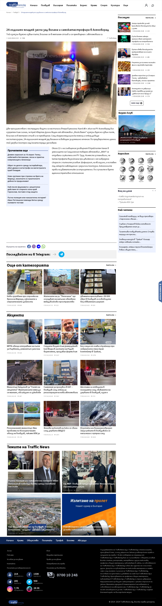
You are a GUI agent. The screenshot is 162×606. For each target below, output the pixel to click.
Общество (32, 540)
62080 (132, 142)
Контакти (11, 563)
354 (147, 44)
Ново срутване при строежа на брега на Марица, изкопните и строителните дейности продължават (22, 299)
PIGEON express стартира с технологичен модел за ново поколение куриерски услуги (88, 528)
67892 (21, 533)
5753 (93, 396)
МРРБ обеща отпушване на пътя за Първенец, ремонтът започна (23, 347)
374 (147, 96)
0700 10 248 (67, 575)
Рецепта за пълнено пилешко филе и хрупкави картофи (143, 63)
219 (147, 31)
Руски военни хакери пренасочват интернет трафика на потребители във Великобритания (142, 40)
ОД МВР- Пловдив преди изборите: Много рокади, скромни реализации (89, 485)
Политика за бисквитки (56, 568)
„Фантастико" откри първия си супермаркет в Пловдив (133, 138)
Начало (33, 5)
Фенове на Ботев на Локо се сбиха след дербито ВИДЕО (60, 429)
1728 (19, 437)
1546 (147, 83)
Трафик (59, 540)
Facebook (29, 246)
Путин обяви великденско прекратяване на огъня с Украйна (142, 52)
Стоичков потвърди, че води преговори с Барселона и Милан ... (136, 218)
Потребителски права (56, 563)
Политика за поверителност (19, 568)
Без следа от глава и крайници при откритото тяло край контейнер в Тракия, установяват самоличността (97, 349)
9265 (93, 305)
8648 (19, 305)
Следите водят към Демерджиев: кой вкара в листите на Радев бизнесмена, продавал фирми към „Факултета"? (61, 349)
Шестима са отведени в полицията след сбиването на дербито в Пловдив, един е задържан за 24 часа (95, 390)
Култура (115, 5)
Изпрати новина (160, 291)
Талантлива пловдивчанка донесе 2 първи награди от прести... (136, 233)
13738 (76, 533)
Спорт (103, 5)
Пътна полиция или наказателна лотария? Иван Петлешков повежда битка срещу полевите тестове (33, 483)
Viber (34, 246)
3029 (19, 353)
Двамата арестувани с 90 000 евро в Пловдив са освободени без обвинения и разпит (95, 299)
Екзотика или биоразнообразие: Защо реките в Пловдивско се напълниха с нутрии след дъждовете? (96, 431)
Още (125, 5)
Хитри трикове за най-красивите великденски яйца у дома (143, 26)
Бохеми (70, 540)
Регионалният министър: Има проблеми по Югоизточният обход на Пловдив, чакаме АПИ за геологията (23, 431)
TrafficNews (113, 38)
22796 (93, 355)
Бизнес (83, 5)
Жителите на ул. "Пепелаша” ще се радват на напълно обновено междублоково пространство (60, 299)
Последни (123, 17)
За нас (9, 551)
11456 (76, 490)
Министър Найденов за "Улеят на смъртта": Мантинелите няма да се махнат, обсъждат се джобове (24, 390)
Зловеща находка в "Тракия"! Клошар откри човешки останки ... (134, 241)
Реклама (10, 555)
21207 (56, 355)
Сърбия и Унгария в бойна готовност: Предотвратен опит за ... (135, 225)
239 (147, 70)
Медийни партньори (55, 555)
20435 (93, 437)
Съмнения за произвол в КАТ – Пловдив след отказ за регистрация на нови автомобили (61, 390)
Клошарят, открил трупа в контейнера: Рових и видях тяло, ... (136, 248)
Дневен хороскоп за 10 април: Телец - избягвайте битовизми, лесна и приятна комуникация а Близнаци (143, 79)
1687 (19, 396)
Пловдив (45, 5)
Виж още (136, 103)
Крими (94, 5)
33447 (56, 396)
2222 (56, 305)
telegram (38, 246)
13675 (56, 435)
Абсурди (82, 540)
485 (147, 57)
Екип (48, 551)
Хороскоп (123, 153)
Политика (71, 5)
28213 (21, 490)
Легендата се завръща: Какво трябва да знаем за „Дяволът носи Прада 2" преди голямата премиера (142, 92)
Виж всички (110, 265)
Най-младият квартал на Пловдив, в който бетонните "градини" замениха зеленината (31, 528)
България (58, 5)
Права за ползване (54, 559)
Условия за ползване (15, 559)
